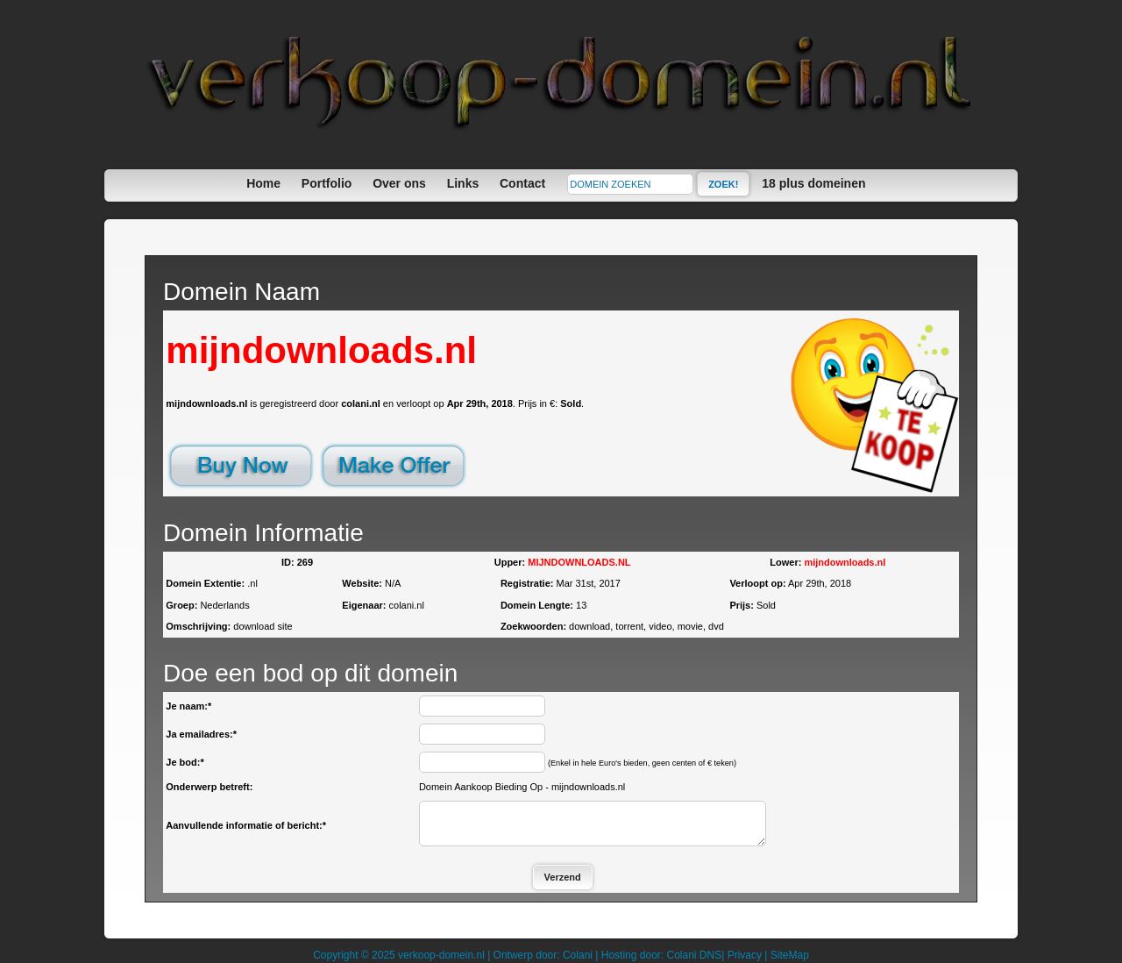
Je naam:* (188, 706)
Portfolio (327, 183)
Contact (522, 183)
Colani (578, 955)
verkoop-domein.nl (441, 955)
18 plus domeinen (813, 183)
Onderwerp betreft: (209, 786)
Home (263, 183)
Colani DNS (693, 955)
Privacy (745, 955)
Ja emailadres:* (201, 734)
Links (463, 183)
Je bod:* (184, 762)
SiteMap (789, 955)
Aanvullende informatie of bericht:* (246, 825)
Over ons (399, 183)
